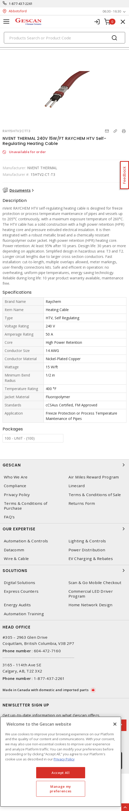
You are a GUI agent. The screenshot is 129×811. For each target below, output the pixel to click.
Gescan (64, 465)
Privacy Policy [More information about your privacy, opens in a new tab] (64, 759)
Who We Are (16, 477)
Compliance (15, 485)
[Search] (64, 37)
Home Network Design (90, 604)
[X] (115, 724)
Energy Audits (17, 604)
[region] (60, 761)
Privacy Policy (17, 494)
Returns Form (81, 503)
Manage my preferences (61, 788)
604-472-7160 (47, 650)
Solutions (64, 570)
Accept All (61, 772)
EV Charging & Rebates (90, 558)
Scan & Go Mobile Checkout (94, 582)
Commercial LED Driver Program (90, 594)
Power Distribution (86, 549)
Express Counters (21, 591)
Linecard (76, 485)
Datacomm (14, 549)
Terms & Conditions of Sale (94, 494)
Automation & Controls (26, 541)
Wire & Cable (16, 558)
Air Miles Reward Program (93, 477)
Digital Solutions (19, 582)
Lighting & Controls (87, 541)
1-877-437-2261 (21, 4)
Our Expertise (64, 529)
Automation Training (24, 613)
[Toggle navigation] (6, 22)
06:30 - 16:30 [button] (112, 11)
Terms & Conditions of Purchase (25, 506)
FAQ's (9, 517)
